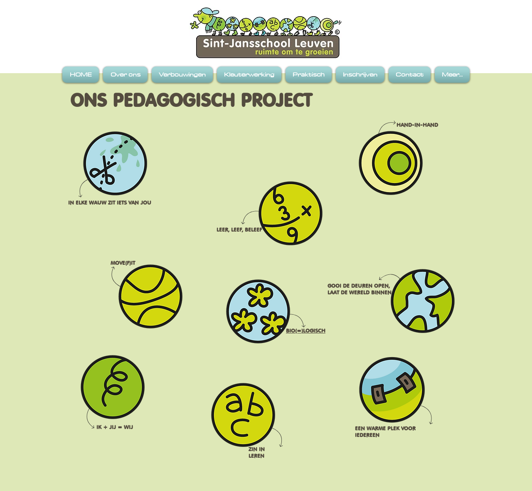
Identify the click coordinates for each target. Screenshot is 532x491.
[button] (125, 75)
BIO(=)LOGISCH (305, 330)
